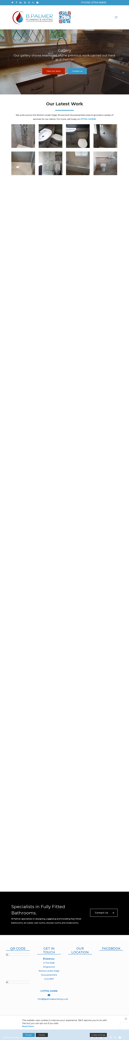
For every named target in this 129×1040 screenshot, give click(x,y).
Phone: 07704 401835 (93, 2)
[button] (116, 17)
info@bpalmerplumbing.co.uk (53, 999)
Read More (28, 1026)
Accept (29, 1035)
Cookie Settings (98, 1035)
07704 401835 (49, 991)
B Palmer (66, 59)
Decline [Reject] (42, 1035)
